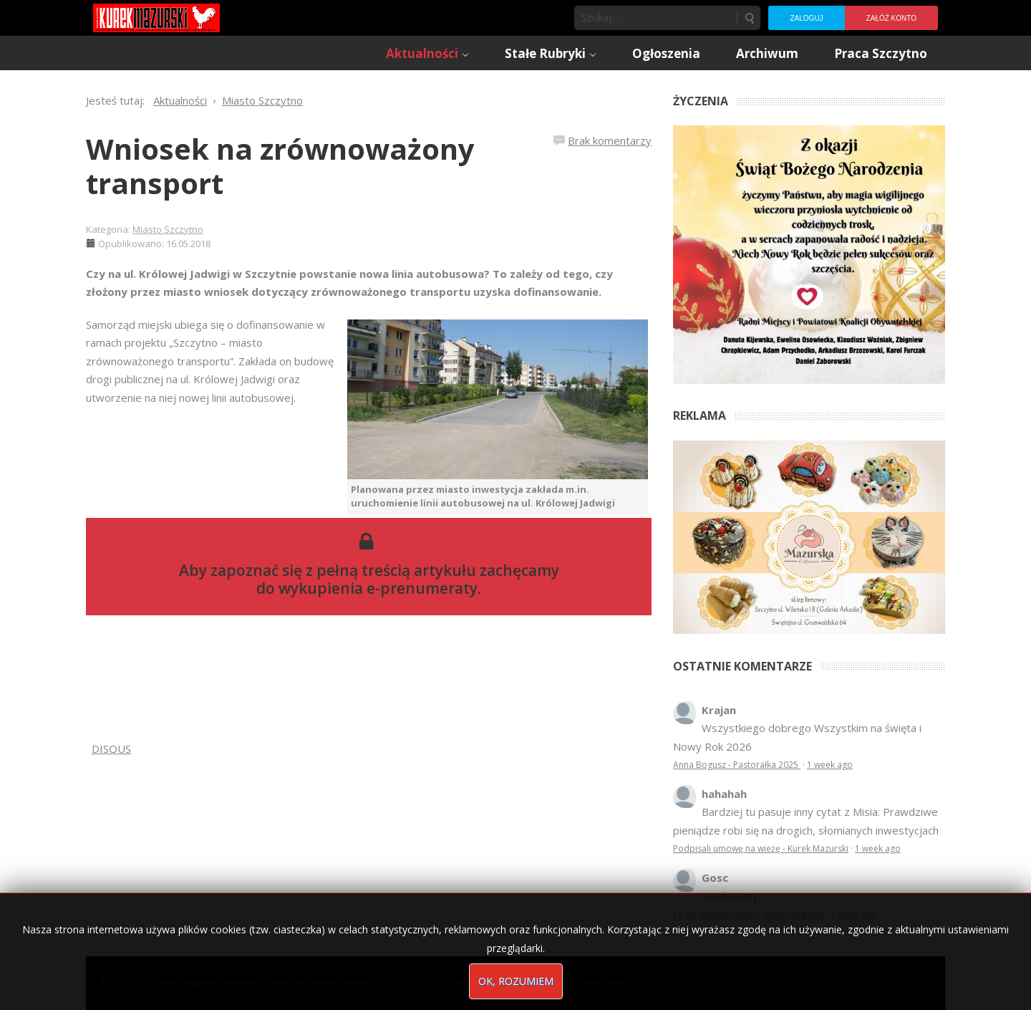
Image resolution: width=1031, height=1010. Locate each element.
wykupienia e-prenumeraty (378, 588)
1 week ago (830, 765)
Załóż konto (891, 18)
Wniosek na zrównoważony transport (280, 166)
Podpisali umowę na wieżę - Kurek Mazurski (760, 848)
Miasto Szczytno (167, 229)
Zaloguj (806, 18)
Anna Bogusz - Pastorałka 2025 (736, 765)
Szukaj (749, 18)
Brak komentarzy (610, 140)
